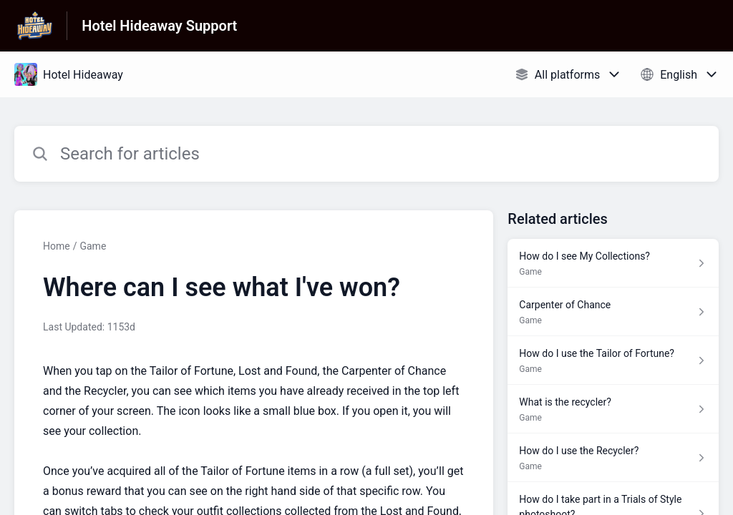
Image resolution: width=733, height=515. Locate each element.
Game (92, 246)
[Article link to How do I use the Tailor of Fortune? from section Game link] (613, 360)
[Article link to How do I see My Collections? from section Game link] (613, 263)
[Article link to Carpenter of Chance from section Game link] (613, 312)
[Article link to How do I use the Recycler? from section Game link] (613, 457)
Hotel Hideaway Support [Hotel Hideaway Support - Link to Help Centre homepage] (159, 25)
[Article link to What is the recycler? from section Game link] (613, 409)
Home (56, 246)
